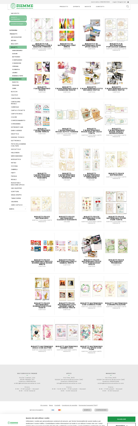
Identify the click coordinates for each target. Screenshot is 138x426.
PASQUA (14, 181)
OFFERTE (76, 9)
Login (115, 2)
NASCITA (15, 86)
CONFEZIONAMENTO (18, 125)
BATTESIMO (16, 61)
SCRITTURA (15, 196)
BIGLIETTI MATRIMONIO (18, 23)
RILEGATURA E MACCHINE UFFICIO (17, 188)
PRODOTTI (64, 9)
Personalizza (121, 414)
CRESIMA (15, 71)
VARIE (14, 93)
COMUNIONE (16, 68)
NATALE (13, 167)
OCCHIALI (14, 170)
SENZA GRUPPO (16, 199)
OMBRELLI (14, 174)
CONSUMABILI (16, 128)
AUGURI (14, 58)
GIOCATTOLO (16, 154)
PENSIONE (15, 90)
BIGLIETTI (14, 52)
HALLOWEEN (15, 157)
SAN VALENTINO (16, 193)
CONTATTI (100, 9)
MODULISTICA (16, 164)
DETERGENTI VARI (17, 132)
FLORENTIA (16, 74)
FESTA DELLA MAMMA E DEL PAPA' (18, 149)
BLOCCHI (14, 96)
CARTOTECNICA (16, 118)
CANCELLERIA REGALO (15, 107)
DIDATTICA (15, 138)
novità (88, 9)
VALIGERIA (14, 206)
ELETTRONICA (16, 145)
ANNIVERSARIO (17, 55)
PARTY (13, 177)
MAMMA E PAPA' (17, 80)
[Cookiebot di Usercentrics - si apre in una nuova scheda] (12, 422)
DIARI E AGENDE (16, 135)
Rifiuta (121, 420)
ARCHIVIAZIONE (16, 42)
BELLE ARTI (14, 48)
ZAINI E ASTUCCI (17, 209)
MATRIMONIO (17, 83)
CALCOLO (14, 99)
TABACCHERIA (16, 203)
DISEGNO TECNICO (17, 142)
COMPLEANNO (17, 64)
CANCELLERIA (15, 103)
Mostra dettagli (31, 422)
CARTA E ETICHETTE (18, 115)
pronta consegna (18, 28)
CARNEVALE (15, 111)
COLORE (14, 122)
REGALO (14, 184)
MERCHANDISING (17, 160)
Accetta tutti (121, 407)
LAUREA (14, 77)
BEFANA (13, 45)
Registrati (122, 2)
